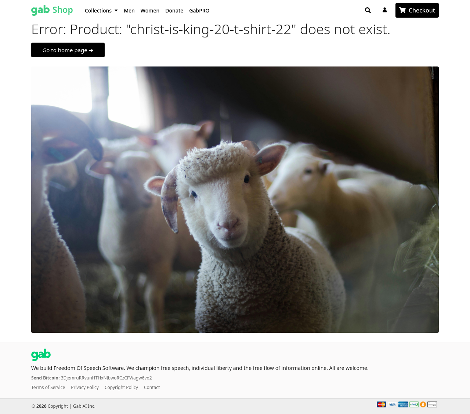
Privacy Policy (85, 387)
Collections (101, 10)
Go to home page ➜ (67, 50)
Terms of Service (48, 387)
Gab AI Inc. (84, 406)
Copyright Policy (121, 387)
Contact (152, 387)
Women (150, 10)
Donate (174, 10)
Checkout (422, 10)
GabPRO (199, 10)
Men (129, 10)
